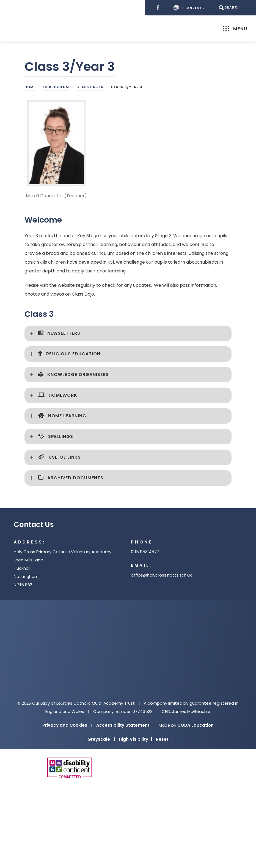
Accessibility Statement (123, 725)
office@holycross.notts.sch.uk (161, 575)
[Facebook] (157, 8)
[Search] (228, 8)
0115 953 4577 (145, 552)
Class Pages (89, 87)
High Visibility (135, 739)
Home (30, 87)
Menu (234, 28)
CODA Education (195, 725)
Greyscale (101, 739)
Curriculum (56, 87)
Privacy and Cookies (64, 725)
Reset (162, 739)
